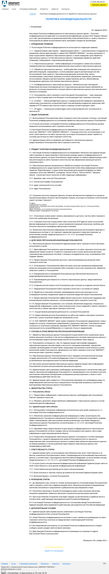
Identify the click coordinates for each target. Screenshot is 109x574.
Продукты (45, 563)
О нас (13, 563)
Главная (32, 14)
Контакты (66, 563)
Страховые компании (28, 563)
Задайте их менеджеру (53, 551)
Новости (55, 563)
